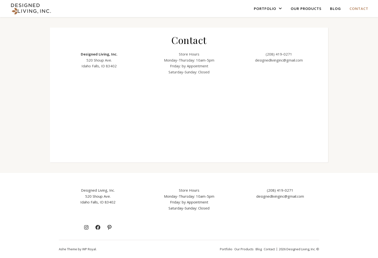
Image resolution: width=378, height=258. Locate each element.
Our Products (306, 8)
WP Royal (89, 249)
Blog (335, 8)
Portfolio (265, 8)
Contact (359, 8)
